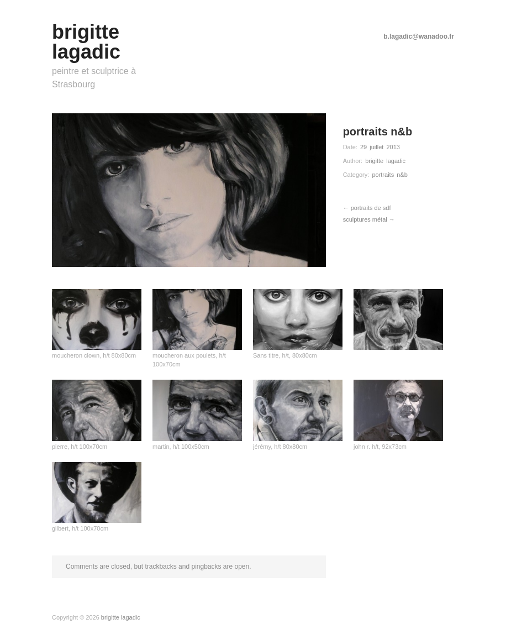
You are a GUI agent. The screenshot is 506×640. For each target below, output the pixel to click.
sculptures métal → (369, 219)
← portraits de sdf (367, 207)
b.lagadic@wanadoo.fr (418, 36)
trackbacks (160, 566)
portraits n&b (389, 174)
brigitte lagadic (385, 161)
